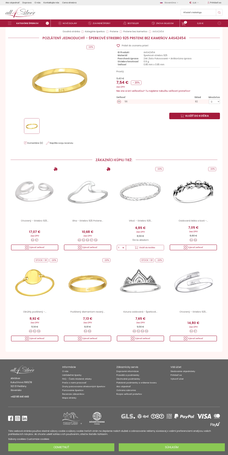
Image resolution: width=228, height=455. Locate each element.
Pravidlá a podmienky (127, 375)
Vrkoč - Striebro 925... (140, 220)
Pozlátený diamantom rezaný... (87, 311)
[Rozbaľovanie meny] (194, 2)
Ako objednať (12, 2)
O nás (38, 2)
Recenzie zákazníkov (73, 394)
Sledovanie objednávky (183, 371)
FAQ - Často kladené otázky (77, 378)
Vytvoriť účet (177, 378)
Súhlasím (171, 447)
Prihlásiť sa (176, 375)
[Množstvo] (214, 101)
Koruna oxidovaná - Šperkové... (140, 311)
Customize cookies (38, 439)
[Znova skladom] (164, 23)
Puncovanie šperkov (72, 390)
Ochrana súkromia (126, 390)
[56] (168, 101)
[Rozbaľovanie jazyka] (170, 2)
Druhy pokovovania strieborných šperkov (83, 386)
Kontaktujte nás (51, 2)
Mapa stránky (69, 397)
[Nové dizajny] (69, 23)
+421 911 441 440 (20, 396)
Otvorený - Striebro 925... (34, 220)
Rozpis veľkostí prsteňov (129, 394)
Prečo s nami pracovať (74, 382)
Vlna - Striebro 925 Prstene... (87, 220)
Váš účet (176, 367)
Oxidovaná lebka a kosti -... (193, 220)
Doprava (27, 2)
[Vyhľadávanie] (201, 12)
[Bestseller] (132, 23)
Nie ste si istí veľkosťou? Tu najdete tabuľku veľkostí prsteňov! (153, 90)
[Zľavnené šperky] (100, 23)
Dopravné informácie (127, 371)
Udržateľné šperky (71, 375)
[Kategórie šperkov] (29, 23)
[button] (201, 23)
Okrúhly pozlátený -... (34, 311)
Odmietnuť (61, 447)
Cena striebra (69, 2)
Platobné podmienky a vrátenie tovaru (136, 382)
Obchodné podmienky (128, 378)
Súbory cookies (17, 439)
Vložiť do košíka (195, 116)
